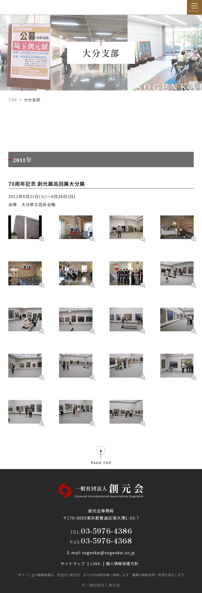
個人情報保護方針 (122, 563)
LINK (96, 563)
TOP (12, 99)
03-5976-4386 (106, 531)
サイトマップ (73, 563)
